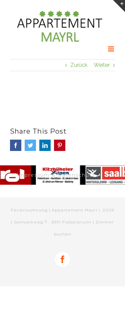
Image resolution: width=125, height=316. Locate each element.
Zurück (78, 65)
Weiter (102, 65)
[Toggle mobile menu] (111, 48)
